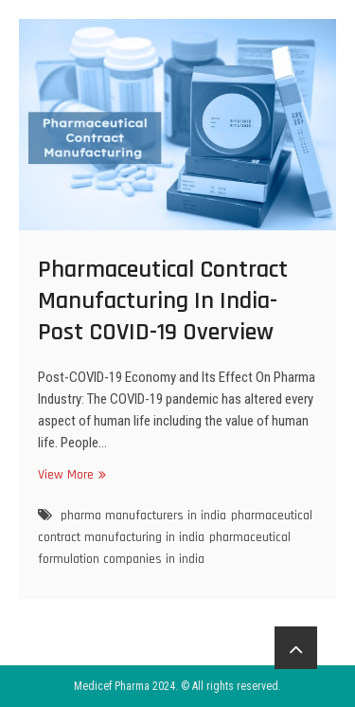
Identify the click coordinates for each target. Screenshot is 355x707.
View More (69, 474)
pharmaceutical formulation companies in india (164, 548)
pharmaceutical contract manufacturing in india (175, 526)
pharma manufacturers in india (143, 515)
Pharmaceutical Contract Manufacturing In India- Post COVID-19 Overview (163, 301)
